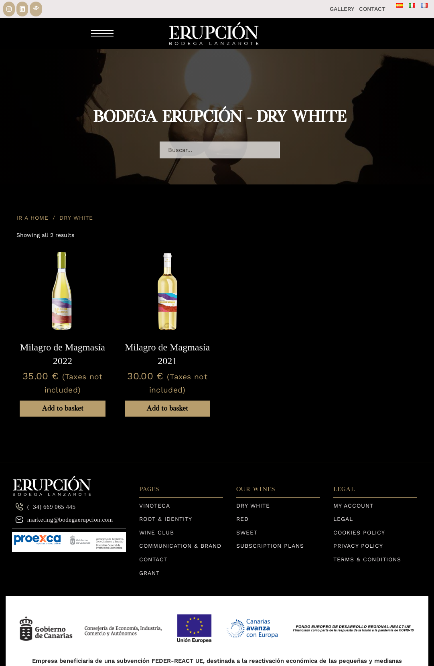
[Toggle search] (137, 33)
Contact (372, 9)
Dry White (253, 505)
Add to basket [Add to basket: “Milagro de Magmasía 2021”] (167, 408)
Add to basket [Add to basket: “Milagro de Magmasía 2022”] (62, 408)
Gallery (342, 9)
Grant (149, 573)
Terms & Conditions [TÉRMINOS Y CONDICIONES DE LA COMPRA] (367, 559)
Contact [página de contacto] (153, 559)
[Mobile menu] (102, 33)
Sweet (247, 532)
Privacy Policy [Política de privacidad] (358, 546)
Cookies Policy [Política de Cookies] (359, 532)
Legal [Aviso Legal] (343, 519)
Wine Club (156, 532)
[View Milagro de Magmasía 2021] (167, 291)
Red (242, 519)
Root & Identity (165, 519)
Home (39, 218)
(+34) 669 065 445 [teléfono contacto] (45, 507)
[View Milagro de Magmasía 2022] (62, 291)
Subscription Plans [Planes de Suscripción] (270, 546)
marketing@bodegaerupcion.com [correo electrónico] (64, 520)
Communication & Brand (180, 546)
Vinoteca (154, 505)
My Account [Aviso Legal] (353, 505)
